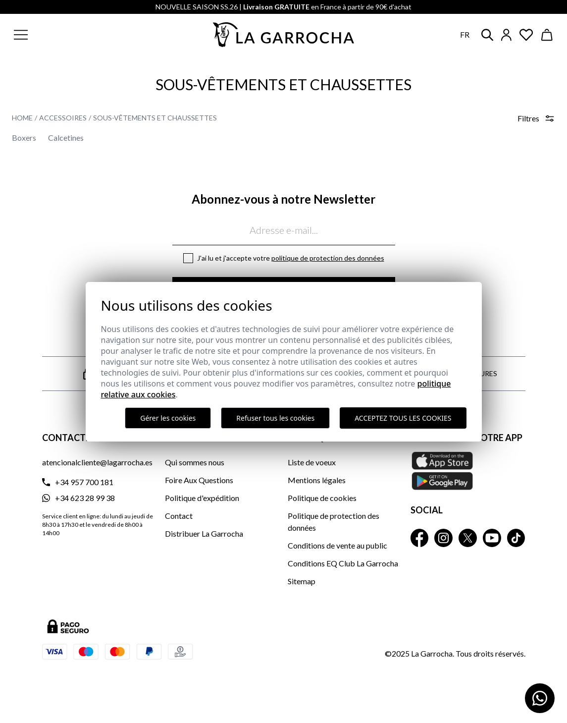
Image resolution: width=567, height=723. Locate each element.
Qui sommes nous (194, 462)
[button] (68, 35)
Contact (179, 515)
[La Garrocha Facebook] (420, 538)
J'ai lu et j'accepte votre (290, 258)
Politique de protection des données (327, 258)
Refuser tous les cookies (275, 418)
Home (22, 117)
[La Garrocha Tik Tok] (516, 538)
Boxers (24, 137)
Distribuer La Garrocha (204, 533)
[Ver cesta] (547, 35)
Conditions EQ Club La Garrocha (343, 563)
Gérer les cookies (168, 418)
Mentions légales (317, 480)
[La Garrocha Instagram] (443, 538)
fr (464, 34)
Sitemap (301, 581)
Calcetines (66, 137)
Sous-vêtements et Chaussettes (155, 117)
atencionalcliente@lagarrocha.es (97, 462)
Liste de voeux (312, 462)
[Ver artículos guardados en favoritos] (526, 35)
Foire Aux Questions (199, 480)
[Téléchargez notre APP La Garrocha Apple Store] (468, 470)
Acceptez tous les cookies (403, 418)
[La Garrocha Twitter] (468, 538)
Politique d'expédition (202, 497)
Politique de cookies (322, 497)
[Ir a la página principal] (284, 34)
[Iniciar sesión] (506, 35)
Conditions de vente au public (337, 545)
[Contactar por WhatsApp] (539, 698)
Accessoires (63, 117)
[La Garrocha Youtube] (492, 538)
